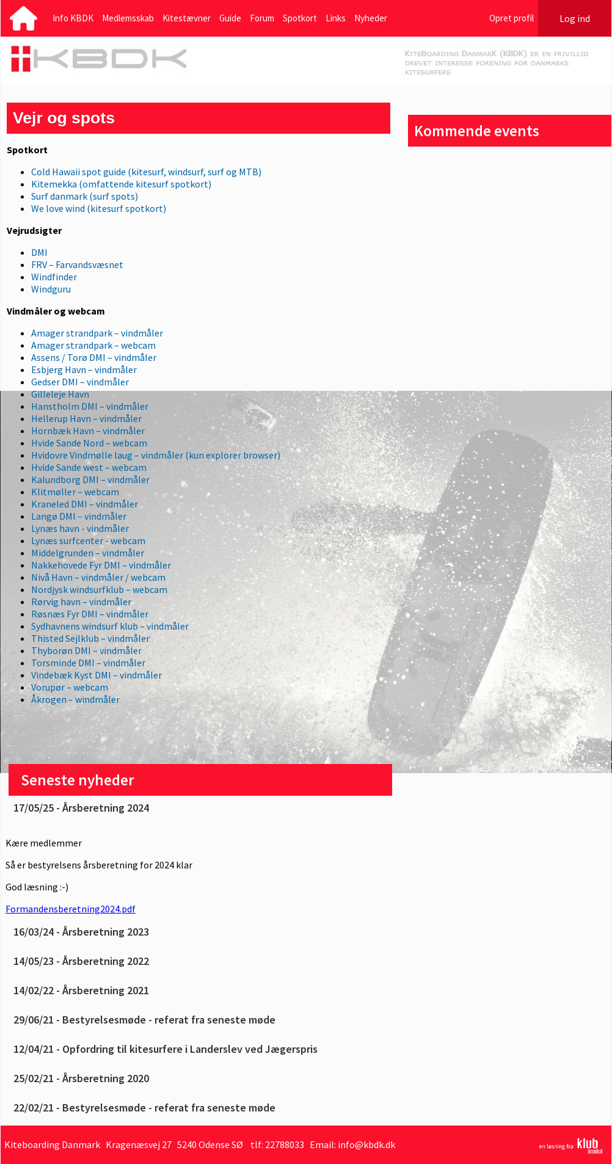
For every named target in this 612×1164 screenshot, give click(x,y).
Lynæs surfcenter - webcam (88, 540)
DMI (39, 252)
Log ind (574, 18)
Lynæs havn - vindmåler (80, 528)
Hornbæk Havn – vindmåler (88, 430)
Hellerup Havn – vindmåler (86, 418)
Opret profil (511, 18)
